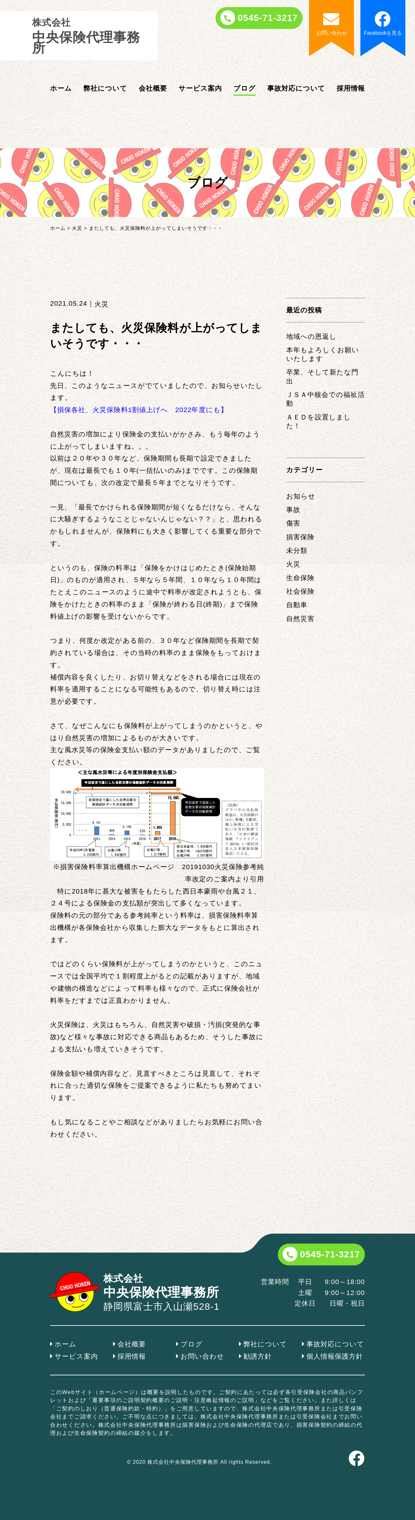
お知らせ (300, 496)
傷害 (293, 523)
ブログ (245, 88)
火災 (293, 564)
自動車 (296, 604)
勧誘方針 (257, 1356)
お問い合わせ (202, 1356)
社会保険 (300, 591)
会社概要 (153, 88)
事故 (293, 509)
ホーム (61, 88)
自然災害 (300, 618)
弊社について (105, 88)
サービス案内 (200, 88)
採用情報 (351, 88)
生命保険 (300, 577)
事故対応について (296, 88)
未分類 (296, 550)
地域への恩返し (311, 336)
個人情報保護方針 (334, 1356)
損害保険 (300, 537)
